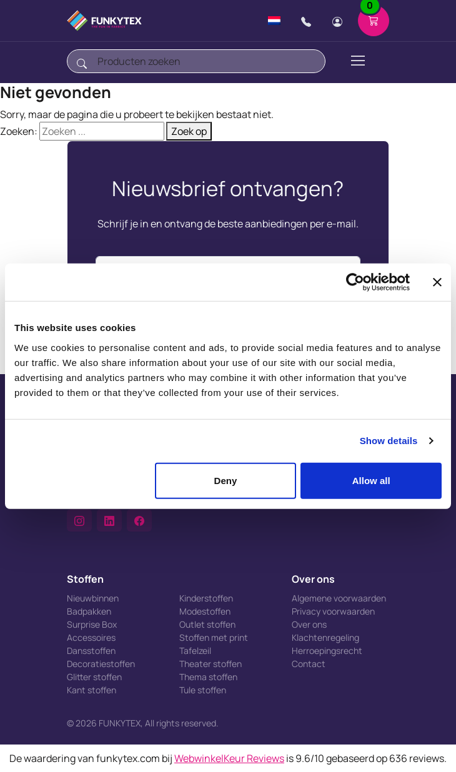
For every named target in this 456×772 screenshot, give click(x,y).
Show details (389, 440)
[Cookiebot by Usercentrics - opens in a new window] (355, 282)
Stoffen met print (213, 637)
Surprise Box (92, 624)
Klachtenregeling (325, 637)
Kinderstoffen (206, 598)
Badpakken (89, 611)
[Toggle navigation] (357, 60)
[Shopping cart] (373, 20)
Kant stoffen (91, 690)
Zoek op (189, 131)
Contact (308, 664)
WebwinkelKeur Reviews (229, 758)
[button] (79, 520)
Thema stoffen (208, 677)
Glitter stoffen (94, 677)
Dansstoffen (91, 650)
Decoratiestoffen (101, 664)
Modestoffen (204, 611)
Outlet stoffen (207, 624)
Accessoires (91, 637)
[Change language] (274, 20)
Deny (225, 480)
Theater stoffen (210, 664)
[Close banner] (437, 282)
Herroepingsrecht (327, 650)
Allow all (371, 480)
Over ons (309, 624)
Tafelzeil (195, 650)
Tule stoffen (202, 690)
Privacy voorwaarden (333, 611)
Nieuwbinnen (93, 598)
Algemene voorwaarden (339, 598)
